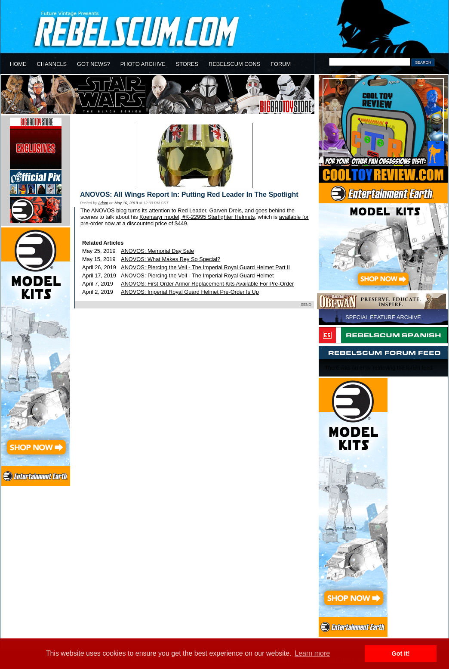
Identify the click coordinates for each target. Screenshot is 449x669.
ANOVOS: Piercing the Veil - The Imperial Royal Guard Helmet (197, 275)
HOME (18, 64)
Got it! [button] (401, 653)
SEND (306, 304)
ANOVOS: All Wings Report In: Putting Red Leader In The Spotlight (189, 194)
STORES (187, 64)
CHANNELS (52, 64)
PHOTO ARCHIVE (143, 64)
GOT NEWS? (93, 64)
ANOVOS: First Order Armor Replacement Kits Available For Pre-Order (207, 283)
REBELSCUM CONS (234, 64)
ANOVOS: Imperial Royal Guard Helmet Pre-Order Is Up (190, 292)
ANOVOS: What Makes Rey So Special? (170, 259)
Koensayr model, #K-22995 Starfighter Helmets (197, 217)
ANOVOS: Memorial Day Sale (157, 251)
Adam (103, 203)
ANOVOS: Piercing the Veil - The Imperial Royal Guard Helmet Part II (205, 267)
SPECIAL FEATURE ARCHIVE (383, 317)
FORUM (281, 64)
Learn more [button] (312, 653)
